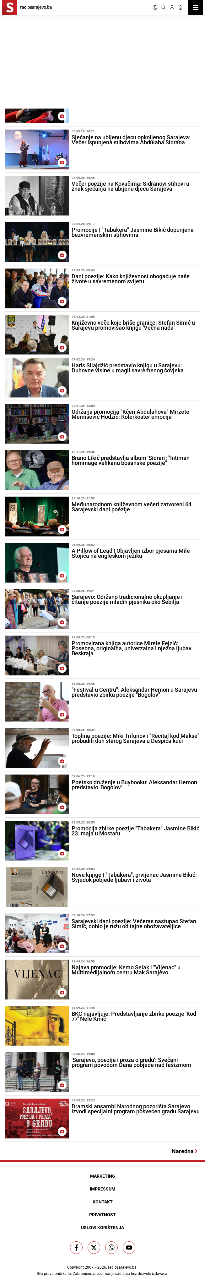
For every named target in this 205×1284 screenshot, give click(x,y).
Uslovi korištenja (102, 1227)
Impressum (102, 1189)
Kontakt (103, 1202)
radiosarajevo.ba (122, 1267)
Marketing (102, 1176)
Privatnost (102, 1214)
